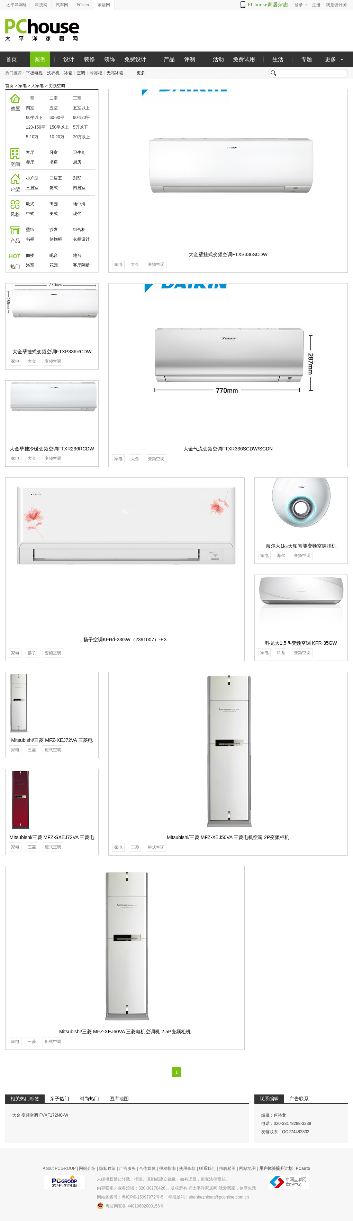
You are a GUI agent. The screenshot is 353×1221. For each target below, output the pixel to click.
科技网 (41, 4)
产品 (169, 59)
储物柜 (55, 239)
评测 (189, 59)
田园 (53, 204)
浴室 (30, 265)
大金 (135, 264)
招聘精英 (227, 1168)
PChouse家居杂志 (268, 4)
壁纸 (30, 229)
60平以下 (34, 117)
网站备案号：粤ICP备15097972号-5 (130, 1197)
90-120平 (81, 117)
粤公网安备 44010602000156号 (130, 1205)
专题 (306, 59)
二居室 (55, 178)
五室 (53, 107)
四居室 (79, 187)
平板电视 (34, 73)
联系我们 (207, 1168)
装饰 (109, 59)
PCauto (82, 4)
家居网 (104, 4)
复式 (53, 187)
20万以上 (81, 136)
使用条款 (187, 1168)
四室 (30, 107)
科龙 (281, 652)
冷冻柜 (96, 73)
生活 (277, 59)
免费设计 (135, 59)
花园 (53, 265)
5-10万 (32, 136)
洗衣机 (53, 73)
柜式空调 (156, 847)
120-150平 (35, 127)
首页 (11, 59)
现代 (77, 213)
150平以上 (59, 127)
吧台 (53, 255)
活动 (218, 59)
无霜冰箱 (115, 73)
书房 (53, 162)
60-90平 (56, 117)
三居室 (32, 187)
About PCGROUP (59, 1168)
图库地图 (119, 1098)
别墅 (77, 178)
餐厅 (30, 162)
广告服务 (127, 1168)
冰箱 (68, 73)
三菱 (135, 847)
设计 (68, 59)
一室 (30, 98)
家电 (22, 85)
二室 (53, 98)
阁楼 (30, 255)
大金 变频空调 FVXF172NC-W (40, 1115)
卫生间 (79, 152)
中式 (30, 213)
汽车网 (62, 4)
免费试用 (244, 59)
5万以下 (80, 127)
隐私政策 (107, 1168)
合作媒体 (147, 1168)
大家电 (37, 85)
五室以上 (81, 107)
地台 (77, 255)
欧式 (30, 204)
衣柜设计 (81, 239)
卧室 (53, 152)
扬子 (32, 653)
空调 (81, 73)
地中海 (79, 204)
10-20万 (56, 136)
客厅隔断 (81, 265)
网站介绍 (87, 1168)
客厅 (30, 152)
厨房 (77, 162)
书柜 (30, 239)
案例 (40, 59)
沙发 (53, 229)
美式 (53, 213)
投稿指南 (167, 1168)
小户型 (32, 178)
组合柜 (79, 229)
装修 (89, 59)
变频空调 (56, 85)
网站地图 (247, 1168)
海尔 (281, 555)
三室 (77, 98)
